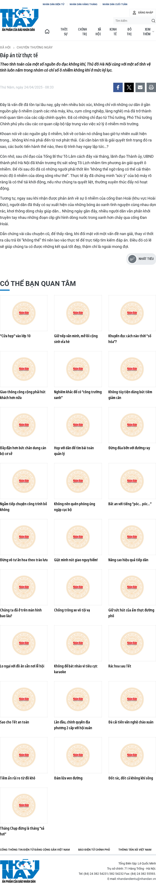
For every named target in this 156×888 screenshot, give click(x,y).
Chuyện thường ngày (35, 47)
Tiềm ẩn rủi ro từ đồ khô (17, 777)
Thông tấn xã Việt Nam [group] (134, 849)
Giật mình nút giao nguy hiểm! (76, 559)
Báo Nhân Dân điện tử (19, 871)
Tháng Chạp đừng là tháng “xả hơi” (22, 831)
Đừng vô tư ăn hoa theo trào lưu (24, 559)
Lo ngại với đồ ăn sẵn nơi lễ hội (22, 666)
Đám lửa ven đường (68, 777)
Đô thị (129, 31)
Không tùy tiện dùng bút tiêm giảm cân (130, 394)
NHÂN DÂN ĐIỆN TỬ (53, 4)
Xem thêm (148, 31)
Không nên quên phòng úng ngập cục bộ (74, 506)
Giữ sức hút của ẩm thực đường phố (131, 612)
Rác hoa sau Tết (119, 666)
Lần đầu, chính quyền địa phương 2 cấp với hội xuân (73, 724)
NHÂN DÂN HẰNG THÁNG (83, 4)
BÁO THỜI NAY (19, 19)
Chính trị (82, 31)
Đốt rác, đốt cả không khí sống (130, 777)
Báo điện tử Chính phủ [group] (94, 849)
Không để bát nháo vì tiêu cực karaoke (75, 668)
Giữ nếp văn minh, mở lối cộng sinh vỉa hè (76, 338)
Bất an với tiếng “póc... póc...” (130, 503)
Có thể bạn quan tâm (38, 284)
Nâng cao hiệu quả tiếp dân (128, 559)
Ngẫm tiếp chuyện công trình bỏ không (23, 506)
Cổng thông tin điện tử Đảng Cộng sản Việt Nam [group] (35, 849)
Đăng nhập (145, 12)
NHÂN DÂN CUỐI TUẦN (115, 4)
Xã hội (98, 31)
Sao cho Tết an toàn (14, 722)
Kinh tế (113, 31)
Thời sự (64, 31)
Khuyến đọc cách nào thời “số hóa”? (129, 338)
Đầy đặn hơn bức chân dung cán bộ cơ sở (23, 450)
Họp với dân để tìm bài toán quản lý (74, 450)
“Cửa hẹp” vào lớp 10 (15, 335)
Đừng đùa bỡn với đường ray (129, 447)
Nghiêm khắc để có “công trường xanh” (78, 394)
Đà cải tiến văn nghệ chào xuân (130, 722)
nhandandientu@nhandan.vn (136, 879)
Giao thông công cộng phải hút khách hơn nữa (23, 394)
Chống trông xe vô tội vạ (72, 610)
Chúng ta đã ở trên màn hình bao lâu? (21, 612)
